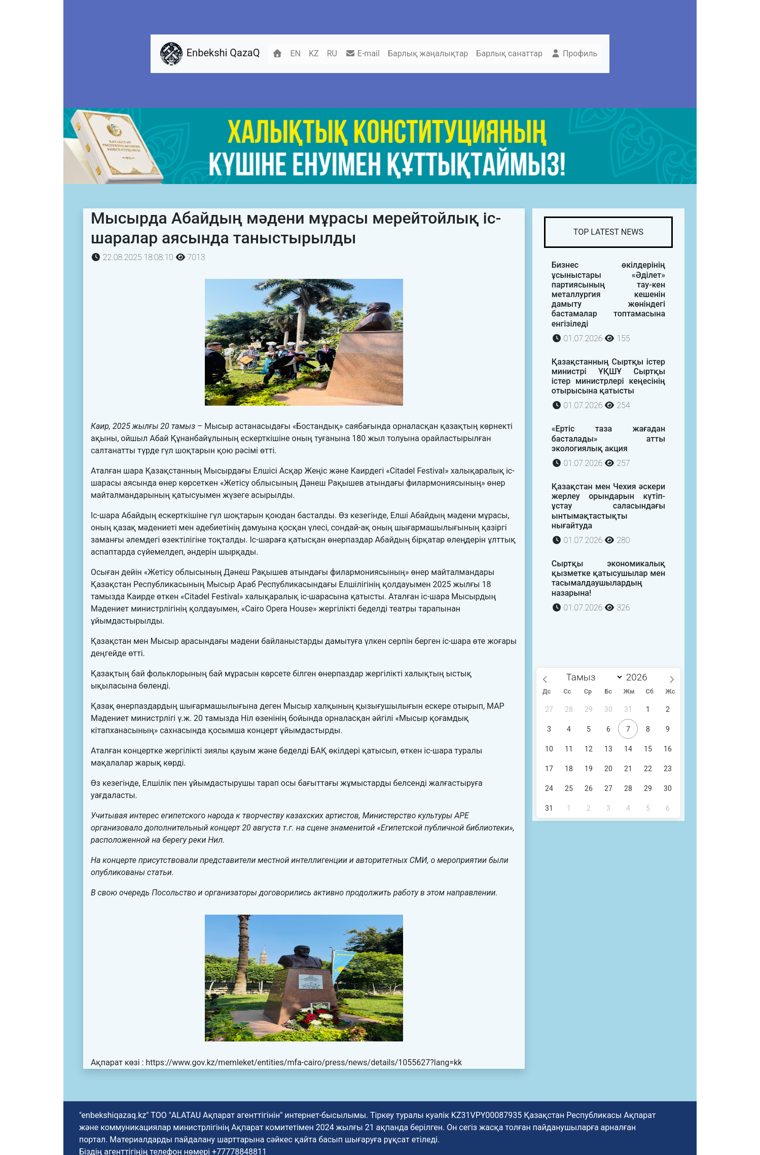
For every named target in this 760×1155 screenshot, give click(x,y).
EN (296, 53)
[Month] (592, 677)
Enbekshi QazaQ (209, 53)
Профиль (574, 53)
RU (332, 53)
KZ (314, 53)
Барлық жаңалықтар (428, 53)
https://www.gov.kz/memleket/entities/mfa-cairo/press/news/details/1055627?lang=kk (304, 1062)
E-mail (362, 53)
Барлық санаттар (509, 53)
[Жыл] (640, 677)
